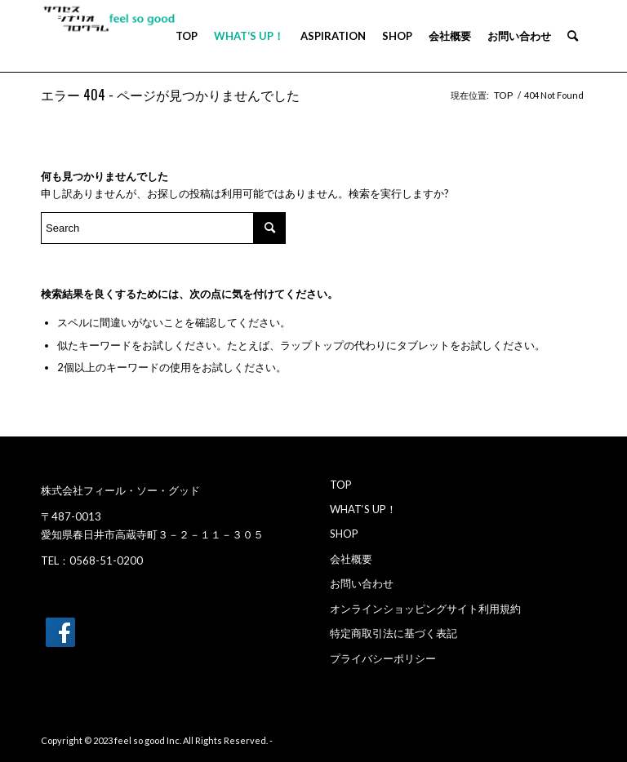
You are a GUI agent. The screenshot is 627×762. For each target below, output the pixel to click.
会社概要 (351, 558)
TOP (341, 484)
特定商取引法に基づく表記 (393, 633)
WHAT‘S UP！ (363, 509)
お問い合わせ (362, 583)
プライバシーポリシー (383, 658)
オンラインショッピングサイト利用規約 (425, 608)
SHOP (344, 533)
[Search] (572, 36)
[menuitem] (186, 36)
